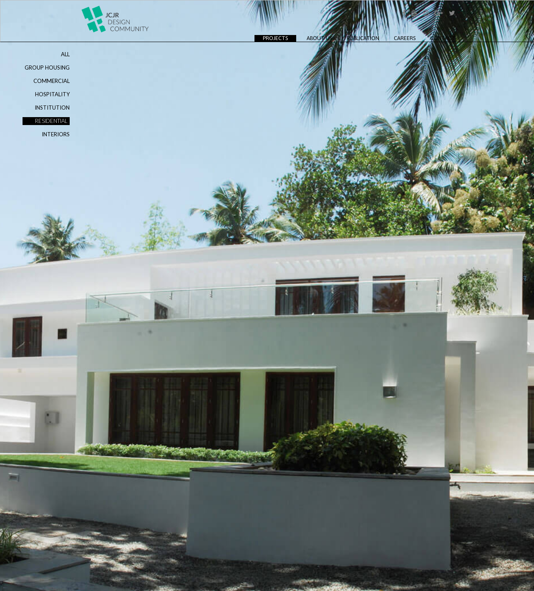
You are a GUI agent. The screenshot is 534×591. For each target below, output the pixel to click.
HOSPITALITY (52, 94)
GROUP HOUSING (47, 67)
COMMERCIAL (51, 81)
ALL (65, 54)
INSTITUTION (52, 107)
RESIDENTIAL (51, 121)
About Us (319, 38)
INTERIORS (56, 134)
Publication (363, 38)
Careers (405, 38)
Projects (279, 38)
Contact (442, 38)
